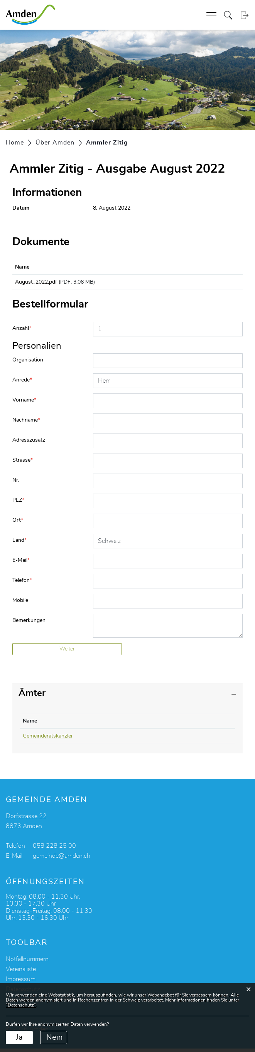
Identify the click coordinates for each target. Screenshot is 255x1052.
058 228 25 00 (54, 849)
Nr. (15, 483)
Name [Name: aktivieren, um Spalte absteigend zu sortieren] (30, 724)
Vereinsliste (21, 973)
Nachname (26, 423)
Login (244, 15)
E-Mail (21, 563)
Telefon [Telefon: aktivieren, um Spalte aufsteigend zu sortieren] (105, 724)
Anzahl (21, 331)
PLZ (18, 503)
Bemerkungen (29, 624)
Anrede (22, 383)
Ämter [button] (32, 696)
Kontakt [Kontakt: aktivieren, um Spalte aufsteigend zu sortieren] (160, 724)
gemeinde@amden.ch (61, 859)
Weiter (67, 652)
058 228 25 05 (113, 739)
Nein (54, 1037)
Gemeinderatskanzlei (47, 739)
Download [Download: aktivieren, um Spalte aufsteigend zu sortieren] (188, 267)
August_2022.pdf (36, 282)
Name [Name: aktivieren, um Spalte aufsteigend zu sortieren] (22, 267)
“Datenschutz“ (20, 1005)
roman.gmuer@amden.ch (180, 739)
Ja (19, 1037)
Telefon (22, 583)
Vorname (24, 403)
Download (208, 283)
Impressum (20, 983)
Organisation (27, 363)
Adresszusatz (28, 443)
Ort (17, 523)
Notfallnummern (27, 963)
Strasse (22, 463)
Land (19, 543)
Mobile (20, 604)
